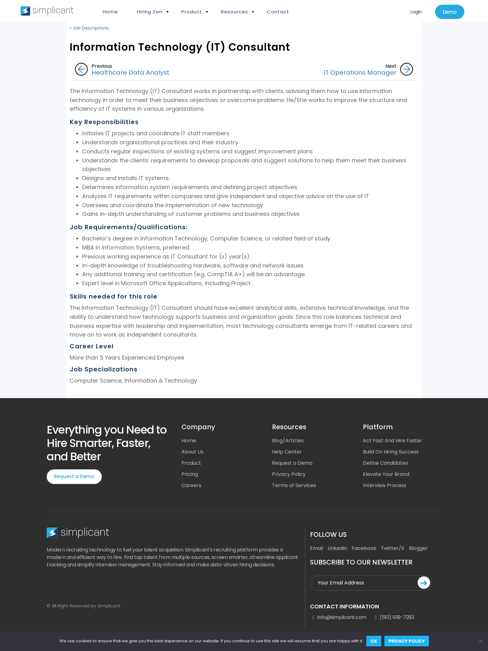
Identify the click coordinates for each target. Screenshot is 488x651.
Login (416, 11)
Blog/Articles (288, 440)
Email (316, 548)
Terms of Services (294, 485)
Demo (450, 12)
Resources (234, 11)
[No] (480, 641)
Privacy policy (406, 641)
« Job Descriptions (89, 28)
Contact (278, 11)
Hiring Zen (149, 11)
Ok (373, 641)
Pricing (189, 474)
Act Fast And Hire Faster (392, 440)
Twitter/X (392, 548)
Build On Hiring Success (391, 451)
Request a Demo (74, 476)
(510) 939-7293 (393, 617)
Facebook (364, 548)
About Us (192, 451)
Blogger (418, 548)
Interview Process (384, 485)
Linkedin (337, 548)
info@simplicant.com (338, 617)
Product (191, 11)
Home (110, 11)
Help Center (287, 451)
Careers (191, 485)
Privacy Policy (289, 474)
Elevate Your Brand (386, 474)
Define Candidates (385, 463)
